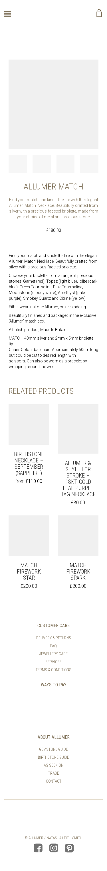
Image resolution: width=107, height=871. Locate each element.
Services (53, 662)
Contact (53, 781)
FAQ (53, 646)
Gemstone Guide (53, 749)
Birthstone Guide (53, 757)
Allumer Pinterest (69, 847)
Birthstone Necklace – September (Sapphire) (29, 463)
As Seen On (53, 765)
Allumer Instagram (53, 847)
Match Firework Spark (78, 571)
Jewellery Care (53, 654)
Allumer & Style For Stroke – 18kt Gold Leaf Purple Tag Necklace (78, 479)
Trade (53, 773)
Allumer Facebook (38, 847)
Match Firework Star (29, 571)
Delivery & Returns (53, 638)
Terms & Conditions (53, 670)
